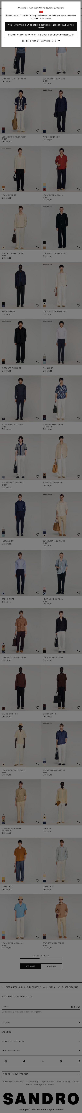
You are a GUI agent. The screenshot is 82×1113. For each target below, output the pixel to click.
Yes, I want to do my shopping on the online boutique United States (41, 26)
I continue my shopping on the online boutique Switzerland (41, 35)
